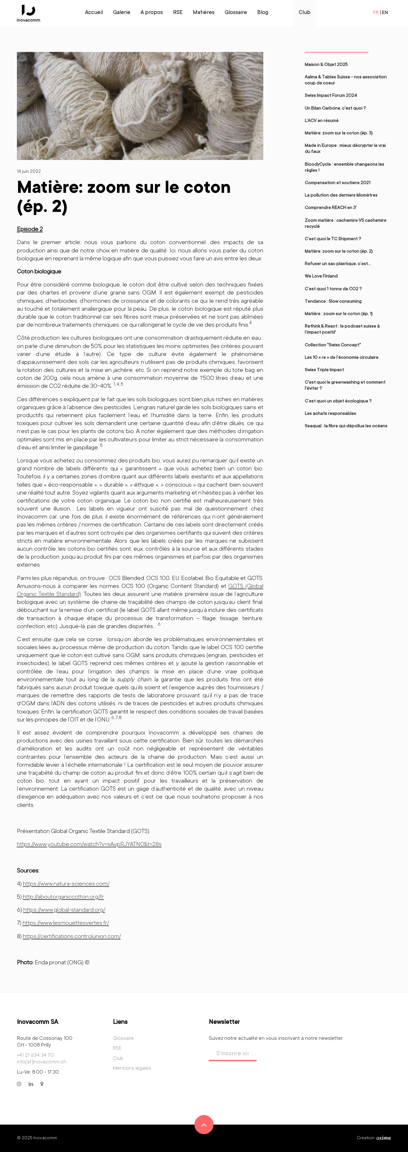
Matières (204, 13)
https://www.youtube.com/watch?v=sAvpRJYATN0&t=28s (89, 844)
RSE (178, 13)
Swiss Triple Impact (324, 370)
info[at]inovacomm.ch (41, 1062)
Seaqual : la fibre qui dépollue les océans (346, 426)
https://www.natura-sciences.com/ (66, 884)
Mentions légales (132, 1068)
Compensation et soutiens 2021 (337, 183)
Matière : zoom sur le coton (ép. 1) (339, 314)
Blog (262, 13)
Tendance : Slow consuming (333, 301)
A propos (152, 13)
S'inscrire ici (232, 1054)
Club (304, 13)
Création (374, 1138)
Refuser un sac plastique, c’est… (338, 264)
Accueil (94, 13)
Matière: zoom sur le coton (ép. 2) (339, 251)
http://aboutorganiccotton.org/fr (63, 897)
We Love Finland (321, 276)
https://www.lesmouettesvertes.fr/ (66, 923)
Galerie (121, 13)
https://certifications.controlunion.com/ (72, 936)
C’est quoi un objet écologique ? (338, 401)
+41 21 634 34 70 (35, 1055)
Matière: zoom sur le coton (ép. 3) (339, 133)
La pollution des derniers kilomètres (341, 195)
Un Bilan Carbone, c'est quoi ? (335, 108)
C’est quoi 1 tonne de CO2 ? (333, 289)
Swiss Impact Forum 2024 (331, 95)
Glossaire (236, 13)
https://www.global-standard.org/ (64, 910)
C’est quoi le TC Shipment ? (333, 239)
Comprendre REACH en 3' (331, 208)
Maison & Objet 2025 (326, 65)
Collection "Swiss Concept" (333, 345)
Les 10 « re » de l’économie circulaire (341, 357)
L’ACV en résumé (322, 121)
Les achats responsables (330, 414)
